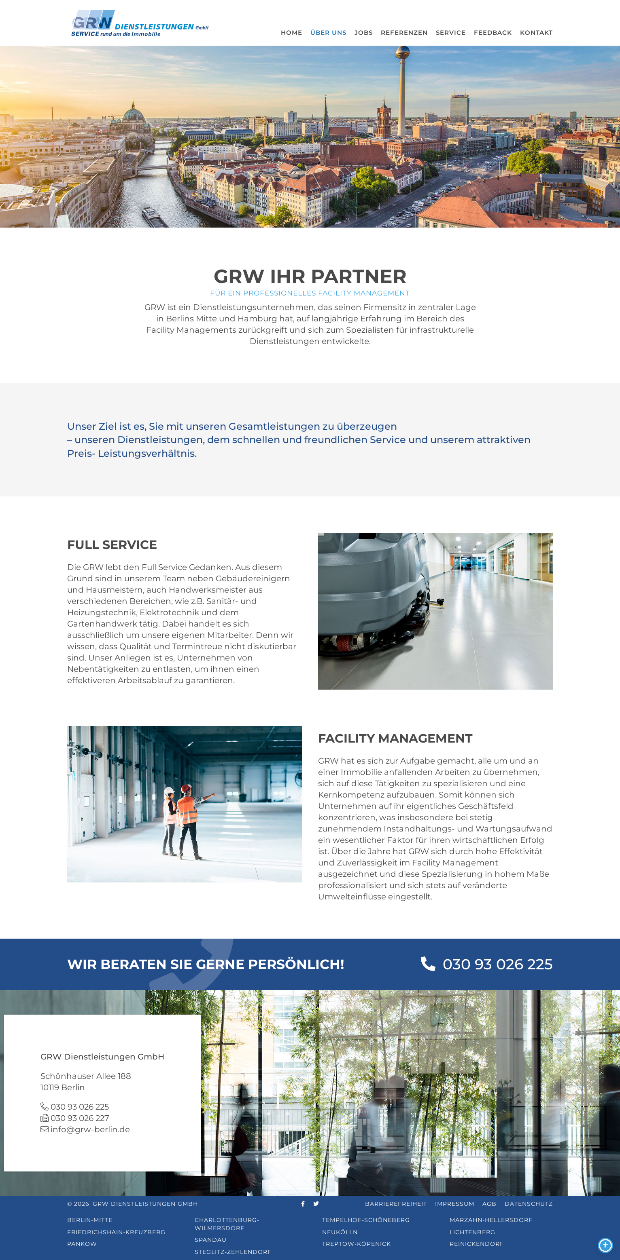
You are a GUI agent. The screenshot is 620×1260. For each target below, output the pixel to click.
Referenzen (404, 32)
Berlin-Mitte (90, 1220)
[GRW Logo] (140, 22)
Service (451, 32)
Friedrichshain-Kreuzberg (116, 1232)
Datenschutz (529, 1203)
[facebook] (303, 1204)
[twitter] (316, 1204)
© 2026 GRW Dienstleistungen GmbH (132, 1203)
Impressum (454, 1203)
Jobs (364, 32)
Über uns (328, 32)
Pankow (82, 1243)
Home (291, 32)
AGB (489, 1203)
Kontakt (536, 32)
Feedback (493, 32)
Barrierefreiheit (396, 1203)
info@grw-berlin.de (90, 1129)
